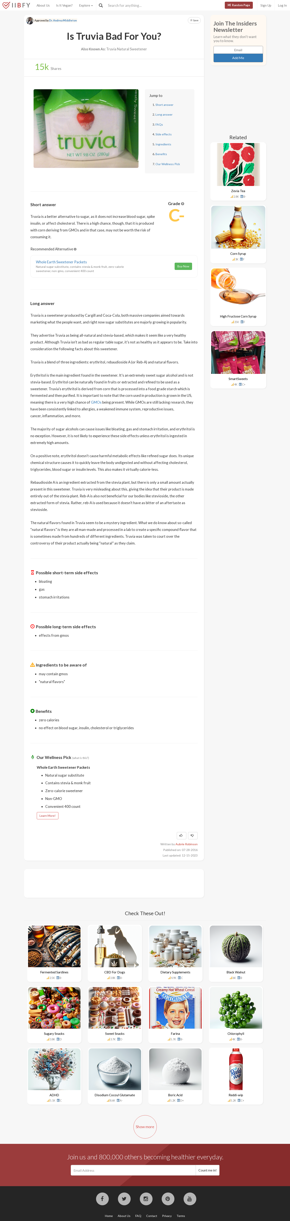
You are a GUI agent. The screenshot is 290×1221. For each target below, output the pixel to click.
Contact (151, 1216)
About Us (43, 5)
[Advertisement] (107, 882)
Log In (282, 5)
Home (109, 1216)
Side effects (164, 134)
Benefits (161, 154)
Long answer (164, 114)
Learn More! (48, 815)
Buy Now (183, 266)
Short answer (164, 104)
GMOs (96, 402)
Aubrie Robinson (186, 844)
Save (194, 20)
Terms (181, 1216)
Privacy (167, 1216)
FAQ (138, 1216)
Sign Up (265, 5)
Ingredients (163, 144)
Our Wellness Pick (168, 164)
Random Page (239, 5)
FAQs (159, 124)
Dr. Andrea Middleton (63, 20)
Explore (86, 5)
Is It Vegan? (64, 5)
